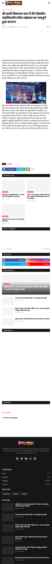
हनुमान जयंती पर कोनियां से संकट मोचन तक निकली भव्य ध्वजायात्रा (32, 319)
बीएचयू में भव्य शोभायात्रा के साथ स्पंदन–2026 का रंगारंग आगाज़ (32, 558)
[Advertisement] (26, 45)
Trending (10, 10)
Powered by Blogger (10, 417)
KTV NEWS (6, 413)
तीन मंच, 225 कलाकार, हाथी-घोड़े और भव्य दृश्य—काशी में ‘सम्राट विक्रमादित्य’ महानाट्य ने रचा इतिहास (38, 196)
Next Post (45, 249)
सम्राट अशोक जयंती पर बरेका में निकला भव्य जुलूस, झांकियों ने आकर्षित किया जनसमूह (31, 548)
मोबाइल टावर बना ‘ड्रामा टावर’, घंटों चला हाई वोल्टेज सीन (13, 220)
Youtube (26, 484)
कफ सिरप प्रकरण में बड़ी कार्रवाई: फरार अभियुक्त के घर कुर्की (31, 298)
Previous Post (7, 249)
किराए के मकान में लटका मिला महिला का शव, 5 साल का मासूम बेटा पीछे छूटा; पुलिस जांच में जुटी (32, 309)
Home (4, 10)
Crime (26, 474)
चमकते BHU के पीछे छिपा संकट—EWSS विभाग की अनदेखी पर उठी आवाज (13, 195)
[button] (3, 3)
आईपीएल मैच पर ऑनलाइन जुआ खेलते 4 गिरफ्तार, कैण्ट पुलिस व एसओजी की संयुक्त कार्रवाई (32, 505)
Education (26, 477)
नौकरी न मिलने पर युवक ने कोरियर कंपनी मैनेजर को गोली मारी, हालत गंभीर (31, 538)
